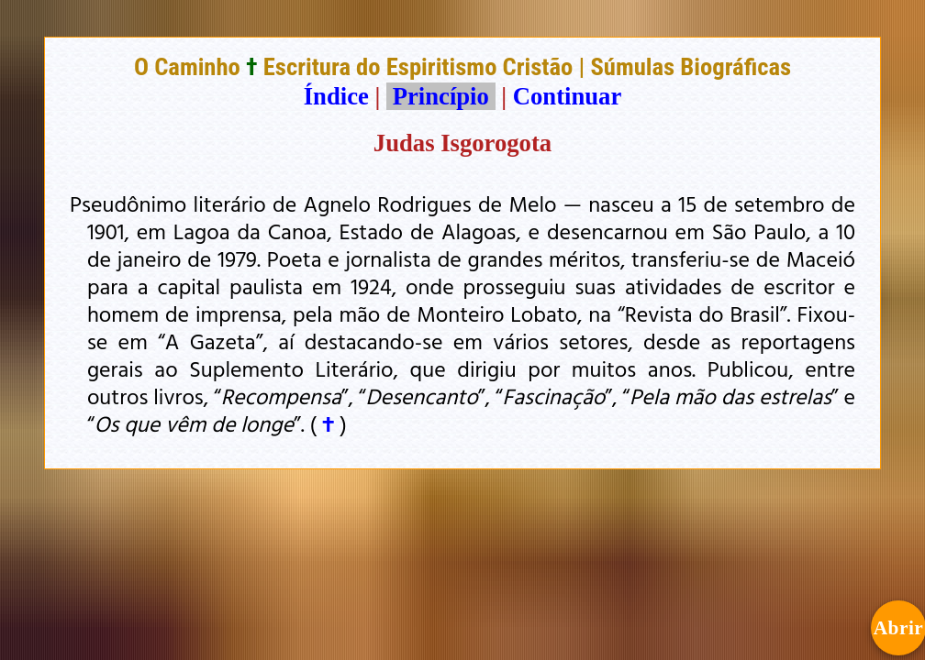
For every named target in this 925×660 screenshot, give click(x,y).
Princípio (440, 96)
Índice (336, 96)
